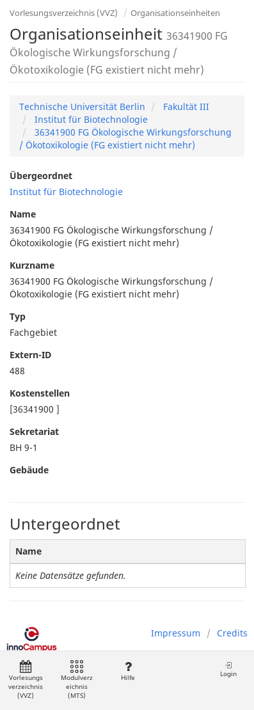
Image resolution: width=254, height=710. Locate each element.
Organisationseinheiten (175, 13)
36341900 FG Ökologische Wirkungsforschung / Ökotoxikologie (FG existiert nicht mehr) (125, 138)
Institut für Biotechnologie (90, 119)
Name (23, 214)
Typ (18, 316)
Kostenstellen (40, 393)
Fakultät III (185, 106)
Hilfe (127, 671)
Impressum (175, 633)
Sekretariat (34, 431)
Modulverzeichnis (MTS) (77, 680)
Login (228, 669)
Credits (232, 633)
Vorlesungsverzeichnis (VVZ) (64, 13)
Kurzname (32, 265)
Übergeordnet (41, 176)
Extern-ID (30, 355)
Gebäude (29, 470)
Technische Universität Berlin (82, 106)
